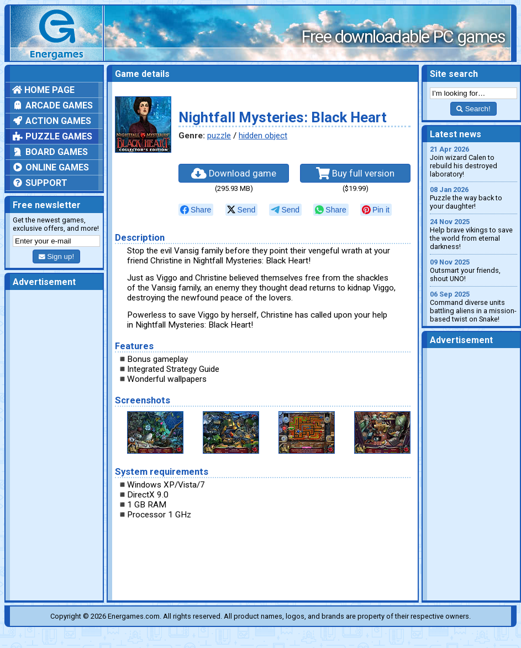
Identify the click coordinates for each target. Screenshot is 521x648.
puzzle (219, 136)
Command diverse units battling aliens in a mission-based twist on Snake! (473, 306)
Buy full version (355, 173)
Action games (51, 121)
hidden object (263, 136)
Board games (50, 152)
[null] (195, 210)
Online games (50, 167)
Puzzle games (52, 136)
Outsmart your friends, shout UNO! (473, 270)
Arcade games (52, 105)
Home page (43, 90)
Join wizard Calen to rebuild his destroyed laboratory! (473, 161)
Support (39, 183)
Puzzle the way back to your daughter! (473, 197)
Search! (473, 109)
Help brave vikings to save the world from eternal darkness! (473, 234)
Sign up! (56, 256)
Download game (233, 173)
